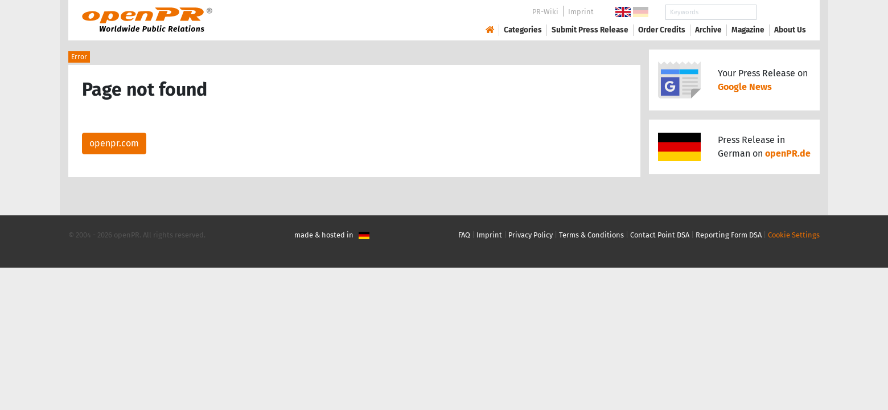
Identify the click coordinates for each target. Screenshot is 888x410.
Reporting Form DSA (729, 235)
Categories (523, 30)
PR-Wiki (545, 11)
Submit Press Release (590, 30)
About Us (790, 30)
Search (781, 12)
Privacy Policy (530, 235)
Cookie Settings (794, 235)
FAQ (464, 235)
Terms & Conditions (591, 235)
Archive (708, 30)
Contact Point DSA (659, 235)
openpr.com (114, 143)
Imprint (581, 11)
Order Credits (661, 30)
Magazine (747, 30)
